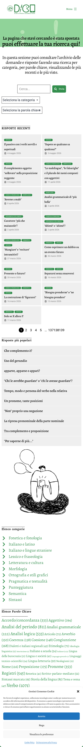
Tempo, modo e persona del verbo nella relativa (35, 391)
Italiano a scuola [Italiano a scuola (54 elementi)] (43, 651)
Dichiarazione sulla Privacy (46, 742)
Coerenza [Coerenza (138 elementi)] (20, 639)
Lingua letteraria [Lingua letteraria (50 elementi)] (42, 661)
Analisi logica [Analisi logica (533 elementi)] (27, 634)
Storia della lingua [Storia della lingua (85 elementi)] (47, 679)
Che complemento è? (18, 351)
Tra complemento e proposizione (26, 431)
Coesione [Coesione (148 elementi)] (42, 639)
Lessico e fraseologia (53, 163)
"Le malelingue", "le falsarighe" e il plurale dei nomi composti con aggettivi (61, 173)
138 (56, 330)
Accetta (41, 716)
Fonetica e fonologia (52, 216)
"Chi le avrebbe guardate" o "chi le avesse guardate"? (38, 381)
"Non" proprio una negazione (23, 411)
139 (61, 330)
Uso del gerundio (15, 361)
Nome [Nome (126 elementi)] (10, 666)
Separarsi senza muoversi (59, 273)
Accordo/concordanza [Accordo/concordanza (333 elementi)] (25, 620)
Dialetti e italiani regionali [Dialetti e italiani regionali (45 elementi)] (28, 646)
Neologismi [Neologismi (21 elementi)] (65, 661)
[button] (78, 691)
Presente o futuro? (14, 273)
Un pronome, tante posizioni (23, 401)
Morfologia (67, 163)
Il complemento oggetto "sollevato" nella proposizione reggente (21, 173)
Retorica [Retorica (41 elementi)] (33, 674)
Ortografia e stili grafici (13, 216)
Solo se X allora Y (14, 316)
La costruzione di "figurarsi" (20, 297)
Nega (41, 725)
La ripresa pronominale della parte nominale (34, 421)
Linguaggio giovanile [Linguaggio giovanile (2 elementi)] (60, 656)
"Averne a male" (12, 199)
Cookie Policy (29, 742)
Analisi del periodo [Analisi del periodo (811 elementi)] (24, 626)
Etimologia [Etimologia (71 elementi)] (59, 646)
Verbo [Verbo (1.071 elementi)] (18, 685)
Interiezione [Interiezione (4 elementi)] (23, 651)
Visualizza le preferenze (42, 734)
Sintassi (8, 140)
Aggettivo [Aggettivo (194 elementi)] (60, 620)
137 (51, 330)
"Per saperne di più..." (18, 441)
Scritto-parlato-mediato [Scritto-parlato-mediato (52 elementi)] (60, 673)
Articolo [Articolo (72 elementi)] (52, 634)
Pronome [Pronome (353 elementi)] (60, 666)
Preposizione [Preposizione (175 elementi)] (33, 666)
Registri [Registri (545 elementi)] (13, 673)
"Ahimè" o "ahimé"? (54, 226)
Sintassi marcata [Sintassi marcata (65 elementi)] (16, 679)
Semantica (26, 240)
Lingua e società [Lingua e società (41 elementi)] (38, 656)
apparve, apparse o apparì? (22, 371)
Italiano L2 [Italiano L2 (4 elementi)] (62, 651)
